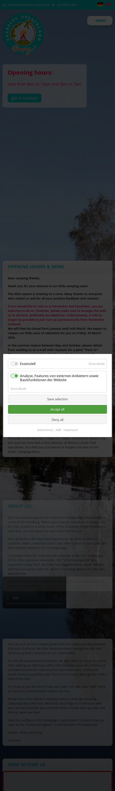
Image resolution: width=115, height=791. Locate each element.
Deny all (58, 420)
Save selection (57, 399)
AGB (58, 430)
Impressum (71, 430)
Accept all (57, 409)
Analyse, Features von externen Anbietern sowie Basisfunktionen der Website (59, 377)
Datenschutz (45, 430)
